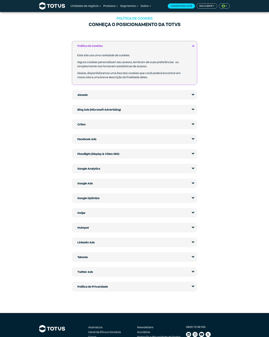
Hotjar (81, 213)
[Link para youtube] (201, 334)
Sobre (145, 6)
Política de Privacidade (92, 286)
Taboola (82, 257)
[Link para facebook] (208, 334)
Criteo (81, 124)
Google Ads (85, 183)
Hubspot (83, 227)
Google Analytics (88, 168)
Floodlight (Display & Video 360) (98, 154)
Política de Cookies (90, 46)
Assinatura (95, 327)
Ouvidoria (143, 332)
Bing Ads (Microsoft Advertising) (99, 109)
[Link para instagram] (195, 334)
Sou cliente (206, 6)
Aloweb (82, 95)
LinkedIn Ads (86, 242)
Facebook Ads (86, 139)
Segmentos (128, 6)
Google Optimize (88, 198)
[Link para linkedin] (188, 334)
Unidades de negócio (85, 6)
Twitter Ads (85, 272)
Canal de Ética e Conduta (104, 332)
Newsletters (145, 327)
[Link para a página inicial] (52, 6)
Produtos (109, 6)
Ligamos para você (181, 6)
